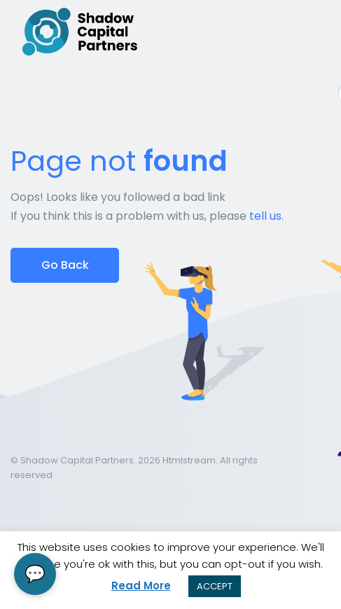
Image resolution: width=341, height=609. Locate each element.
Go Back (65, 265)
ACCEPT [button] (214, 586)
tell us (265, 216)
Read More (141, 585)
